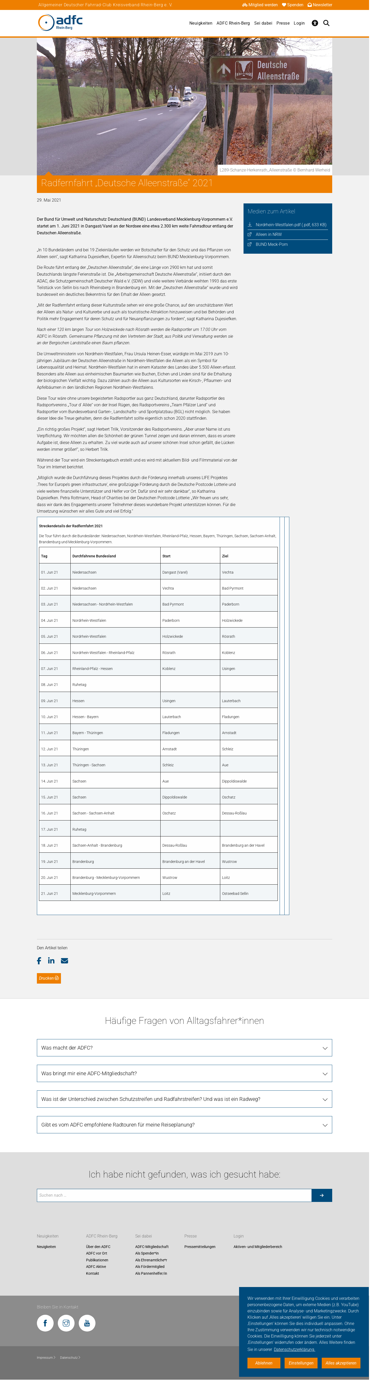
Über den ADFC (98, 1247)
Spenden (292, 4)
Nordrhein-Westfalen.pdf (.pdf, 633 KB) (291, 224)
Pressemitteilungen (200, 1247)
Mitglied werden (260, 4)
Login (299, 23)
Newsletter (320, 4)
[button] (42, 961)
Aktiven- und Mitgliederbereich (258, 1247)
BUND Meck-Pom (272, 244)
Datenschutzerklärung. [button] (294, 1349)
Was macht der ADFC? (67, 1048)
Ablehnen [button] (264, 1363)
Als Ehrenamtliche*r (151, 1260)
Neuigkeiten (201, 23)
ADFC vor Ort (96, 1253)
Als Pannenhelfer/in (151, 1273)
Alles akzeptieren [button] (341, 1363)
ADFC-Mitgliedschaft (152, 1247)
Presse (283, 23)
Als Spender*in (147, 1253)
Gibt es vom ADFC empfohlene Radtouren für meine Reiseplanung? (118, 1125)
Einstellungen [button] (301, 1363)
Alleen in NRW (269, 234)
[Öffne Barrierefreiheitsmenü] (315, 23)
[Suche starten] (322, 1195)
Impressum (46, 1358)
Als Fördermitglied (150, 1267)
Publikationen (97, 1260)
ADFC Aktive (96, 1267)
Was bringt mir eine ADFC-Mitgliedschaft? (89, 1073)
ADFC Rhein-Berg (233, 23)
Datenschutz (70, 1358)
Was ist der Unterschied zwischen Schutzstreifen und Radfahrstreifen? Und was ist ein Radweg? (150, 1099)
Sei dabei (263, 23)
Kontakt (92, 1273)
